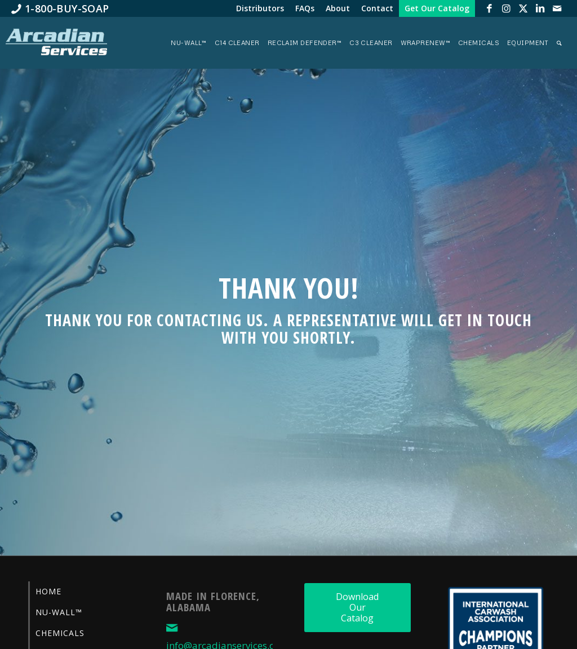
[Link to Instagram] (506, 8)
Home (48, 591)
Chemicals (60, 633)
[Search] (559, 43)
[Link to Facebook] (489, 8)
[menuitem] (60, 8)
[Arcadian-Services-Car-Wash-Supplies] (56, 46)
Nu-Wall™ (58, 612)
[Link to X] (523, 8)
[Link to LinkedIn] (540, 8)
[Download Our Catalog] (357, 607)
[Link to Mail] (557, 8)
